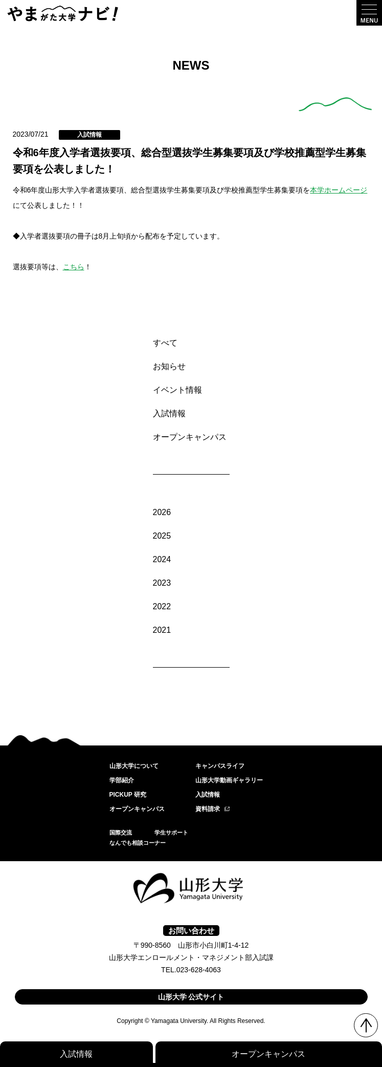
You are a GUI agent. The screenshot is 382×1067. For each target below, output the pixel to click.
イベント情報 (177, 390)
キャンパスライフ (219, 766)
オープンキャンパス (190, 437)
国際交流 (120, 832)
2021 (162, 630)
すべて (165, 342)
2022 (162, 606)
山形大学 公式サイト (191, 997)
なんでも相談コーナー (137, 843)
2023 (162, 583)
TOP (366, 1025)
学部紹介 (121, 780)
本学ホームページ (338, 190)
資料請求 (207, 809)
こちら (73, 267)
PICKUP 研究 (127, 794)
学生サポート (171, 832)
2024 (162, 559)
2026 (162, 512)
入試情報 (169, 413)
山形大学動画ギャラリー (229, 780)
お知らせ (169, 366)
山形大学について (134, 766)
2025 (162, 535)
